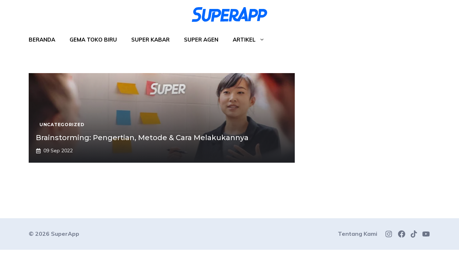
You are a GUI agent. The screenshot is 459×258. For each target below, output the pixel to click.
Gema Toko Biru (93, 39)
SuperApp (65, 233)
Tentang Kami (357, 233)
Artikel (252, 40)
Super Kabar (150, 39)
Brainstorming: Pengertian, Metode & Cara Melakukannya (142, 137)
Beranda (42, 39)
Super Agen (201, 39)
